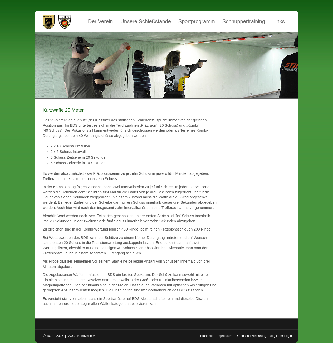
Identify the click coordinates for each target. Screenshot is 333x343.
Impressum (224, 336)
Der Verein (100, 21)
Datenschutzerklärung (251, 336)
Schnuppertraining (243, 21)
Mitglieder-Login (281, 336)
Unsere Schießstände (145, 21)
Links (278, 21)
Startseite (207, 336)
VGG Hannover (49, 22)
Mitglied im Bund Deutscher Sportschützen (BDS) (64, 22)
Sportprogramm (196, 21)
